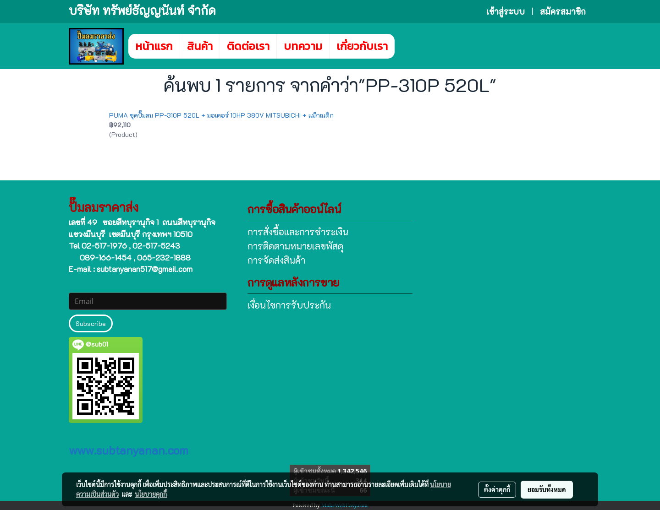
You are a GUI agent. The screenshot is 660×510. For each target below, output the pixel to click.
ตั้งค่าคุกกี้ (497, 489)
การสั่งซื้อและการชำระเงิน (298, 232)
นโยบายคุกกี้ (151, 494)
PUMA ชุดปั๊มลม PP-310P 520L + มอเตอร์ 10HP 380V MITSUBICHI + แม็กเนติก (221, 115)
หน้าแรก (154, 46)
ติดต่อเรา (248, 46)
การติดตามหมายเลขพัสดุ (295, 246)
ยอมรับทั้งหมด (547, 489)
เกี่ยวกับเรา (362, 46)
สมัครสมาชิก (563, 11)
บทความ (303, 46)
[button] (408, 46)
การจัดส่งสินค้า (276, 260)
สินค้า (200, 46)
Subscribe (91, 323)
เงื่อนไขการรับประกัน (289, 305)
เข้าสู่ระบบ (505, 11)
